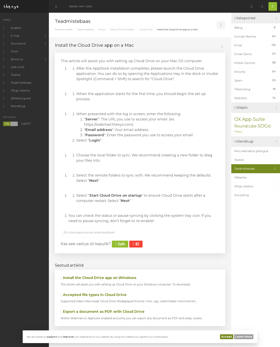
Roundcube (245, 126)
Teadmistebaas (85, 29)
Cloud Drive (146, 29)
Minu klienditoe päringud (255, 151)
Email (102, 29)
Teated (255, 160)
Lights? (17, 123)
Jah (120, 244)
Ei (136, 244)
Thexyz (238, 131)
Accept (226, 336)
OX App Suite (249, 119)
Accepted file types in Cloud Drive (94, 295)
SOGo (264, 126)
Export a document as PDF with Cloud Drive (102, 311)
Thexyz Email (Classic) (122, 29)
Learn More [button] (243, 336)
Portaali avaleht (64, 29)
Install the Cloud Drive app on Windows (98, 278)
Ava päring (255, 195)
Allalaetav (255, 177)
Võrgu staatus (255, 186)
